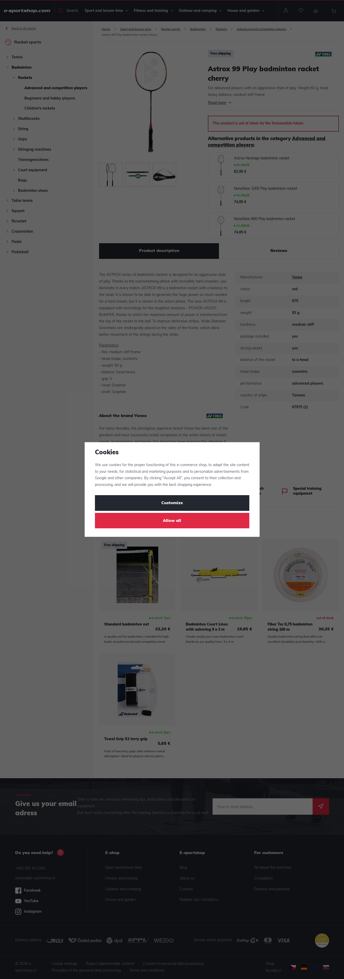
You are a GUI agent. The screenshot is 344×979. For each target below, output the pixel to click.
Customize (172, 503)
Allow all (172, 521)
